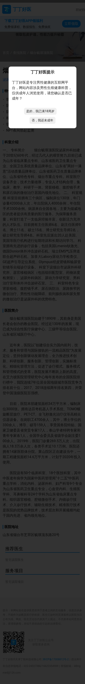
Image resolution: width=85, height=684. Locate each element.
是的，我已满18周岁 (40, 111)
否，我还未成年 (42, 120)
